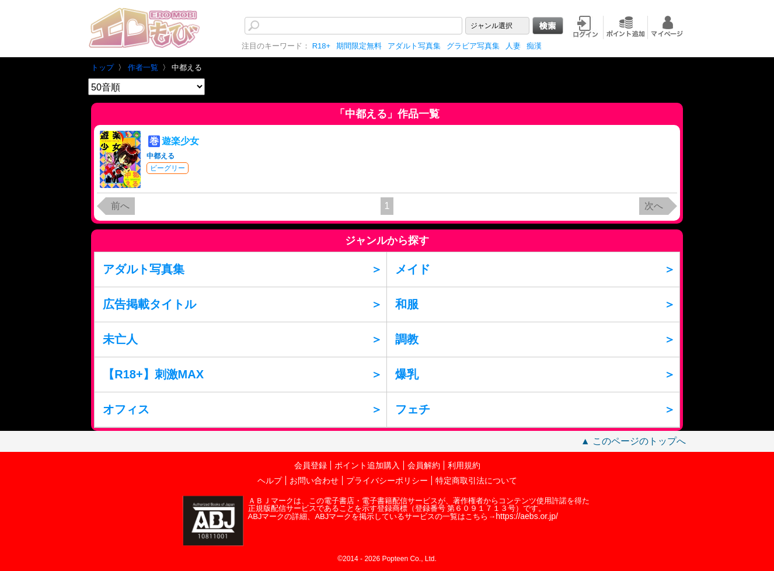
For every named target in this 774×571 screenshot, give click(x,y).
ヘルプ (269, 480)
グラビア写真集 (473, 46)
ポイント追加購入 (367, 465)
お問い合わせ (314, 480)
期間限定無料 (359, 46)
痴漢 (534, 46)
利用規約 (464, 465)
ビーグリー (167, 168)
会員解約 (423, 465)
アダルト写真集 (414, 46)
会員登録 (310, 465)
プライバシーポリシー (387, 480)
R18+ (321, 46)
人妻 (513, 46)
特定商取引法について (476, 480)
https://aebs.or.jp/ (527, 516)
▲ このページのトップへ (633, 441)
